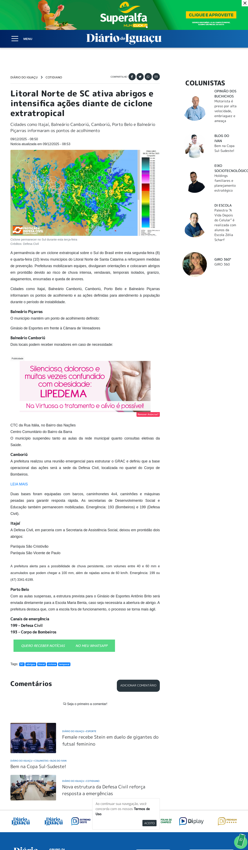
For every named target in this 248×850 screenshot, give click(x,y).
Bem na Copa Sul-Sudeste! (38, 714)
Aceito (149, 823)
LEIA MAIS (19, 484)
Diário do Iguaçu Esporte (79, 678)
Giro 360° (222, 259)
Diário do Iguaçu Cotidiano (80, 728)
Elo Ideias (232, 837)
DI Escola (223, 205)
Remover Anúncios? (148, 414)
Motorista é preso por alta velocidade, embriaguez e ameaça (225, 111)
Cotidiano (54, 77)
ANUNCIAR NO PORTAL (211, 802)
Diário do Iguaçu (24, 77)
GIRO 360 (222, 264)
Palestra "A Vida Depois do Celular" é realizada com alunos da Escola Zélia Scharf (225, 225)
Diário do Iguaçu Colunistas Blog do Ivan (38, 708)
